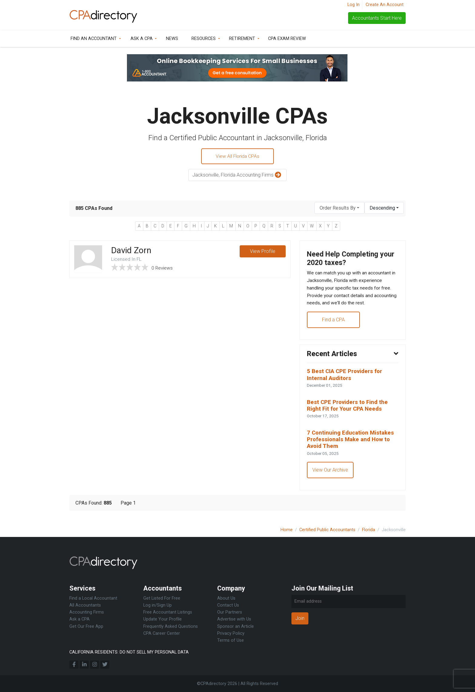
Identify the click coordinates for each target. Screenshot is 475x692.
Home (287, 529)
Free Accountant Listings (167, 612)
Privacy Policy (230, 633)
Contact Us (228, 605)
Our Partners (229, 612)
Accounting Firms (86, 612)
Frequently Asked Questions (170, 626)
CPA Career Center (161, 633)
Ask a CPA (142, 38)
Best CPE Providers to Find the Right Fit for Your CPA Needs (349, 410)
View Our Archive (330, 476)
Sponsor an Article (235, 626)
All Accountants (85, 605)
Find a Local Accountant (93, 598)
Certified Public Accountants (327, 529)
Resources (203, 38)
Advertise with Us (234, 619)
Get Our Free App (86, 626)
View (262, 252)
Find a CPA (333, 322)
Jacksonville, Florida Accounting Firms (237, 176)
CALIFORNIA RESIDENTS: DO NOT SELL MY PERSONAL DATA (129, 652)
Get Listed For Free (161, 598)
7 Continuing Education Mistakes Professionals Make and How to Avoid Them (352, 445)
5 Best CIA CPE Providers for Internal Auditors (346, 379)
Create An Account (385, 4)
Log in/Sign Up (157, 605)
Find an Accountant (94, 38)
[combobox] (339, 208)
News (172, 38)
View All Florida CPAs (237, 156)
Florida (368, 529)
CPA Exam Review (287, 38)
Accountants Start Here (377, 18)
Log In (353, 4)
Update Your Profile (162, 619)
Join (299, 618)
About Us (226, 598)
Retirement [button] (242, 38)
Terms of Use (230, 640)
